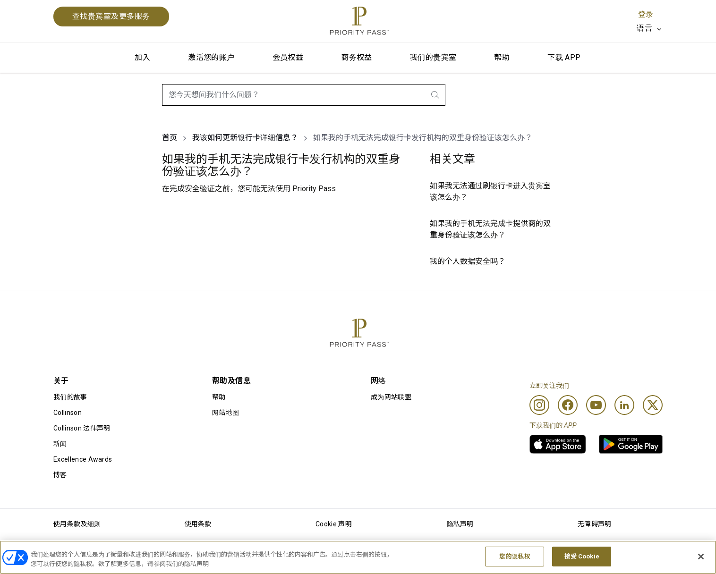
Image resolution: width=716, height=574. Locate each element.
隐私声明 (460, 524)
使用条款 (198, 524)
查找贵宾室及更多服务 (111, 16)
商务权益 (356, 57)
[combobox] (303, 95)
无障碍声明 (595, 524)
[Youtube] (596, 405)
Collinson (67, 412)
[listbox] (650, 28)
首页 (169, 137)
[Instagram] (539, 405)
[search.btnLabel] (435, 95)
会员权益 (288, 57)
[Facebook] (568, 405)
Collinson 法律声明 (81, 428)
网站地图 (225, 412)
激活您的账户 (211, 57)
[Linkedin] (624, 405)
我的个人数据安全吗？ (467, 261)
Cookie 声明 (333, 524)
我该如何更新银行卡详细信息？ (245, 137)
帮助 (502, 57)
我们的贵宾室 (433, 57)
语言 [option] (644, 28)
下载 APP (563, 57)
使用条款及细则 (77, 524)
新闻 (60, 443)
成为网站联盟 (391, 397)
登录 (645, 14)
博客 (60, 475)
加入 (142, 57)
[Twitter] (653, 405)
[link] (557, 444)
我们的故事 (70, 397)
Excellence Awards (82, 459)
